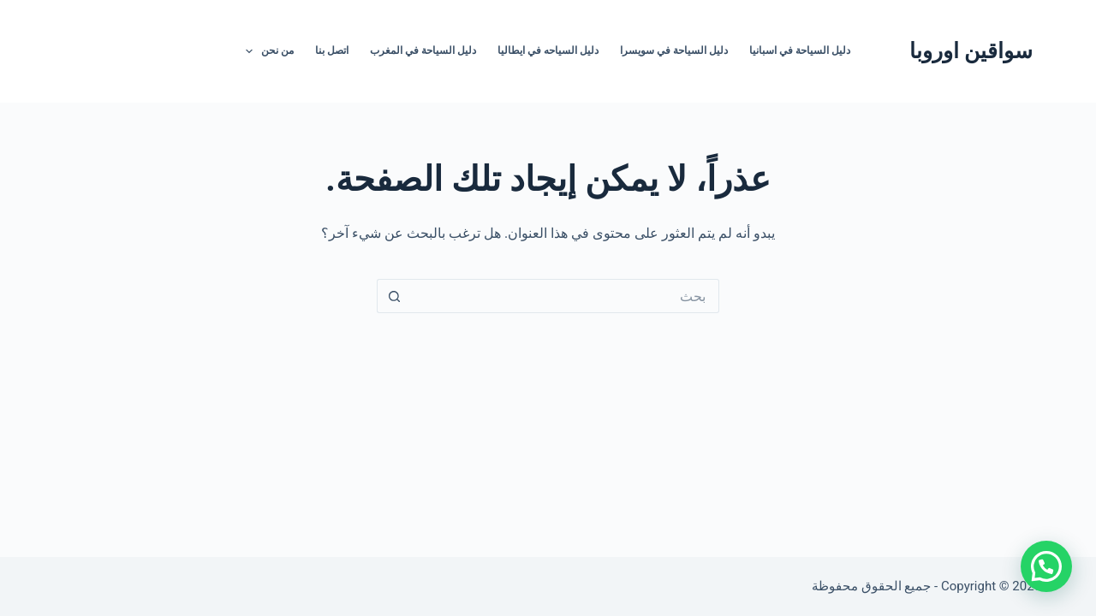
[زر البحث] (394, 296)
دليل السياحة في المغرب (423, 50)
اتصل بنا (331, 50)
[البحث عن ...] (565, 296)
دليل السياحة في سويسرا (674, 50)
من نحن (266, 51)
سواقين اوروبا (971, 50)
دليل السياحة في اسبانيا (799, 50)
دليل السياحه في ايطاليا (548, 50)
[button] (1046, 566)
